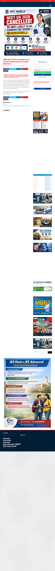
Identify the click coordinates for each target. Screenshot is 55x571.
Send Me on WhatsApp (42, 72)
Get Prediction (42, 88)
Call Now (42, 74)
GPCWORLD (22, 65)
